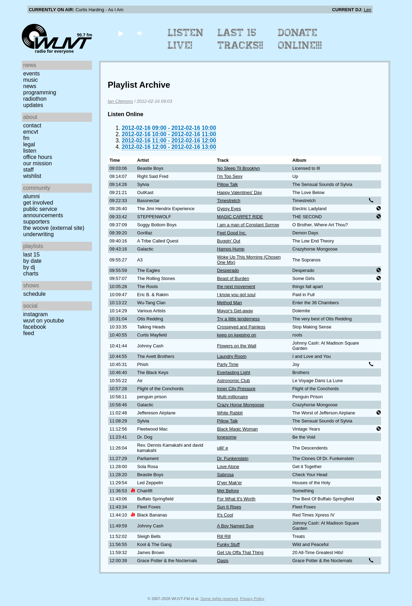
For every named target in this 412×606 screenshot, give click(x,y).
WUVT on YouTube (43, 321)
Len (367, 9)
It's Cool (225, 515)
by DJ (29, 267)
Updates (33, 105)
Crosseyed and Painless (241, 326)
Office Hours (37, 157)
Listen (29, 151)
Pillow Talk (227, 184)
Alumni (31, 196)
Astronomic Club (233, 380)
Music (30, 80)
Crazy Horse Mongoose (240, 404)
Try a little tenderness (238, 318)
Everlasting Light (233, 372)
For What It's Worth (236, 498)
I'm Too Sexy (229, 176)
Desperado (228, 270)
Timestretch (228, 200)
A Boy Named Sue (235, 525)
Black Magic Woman (237, 429)
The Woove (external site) (53, 228)
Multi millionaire (232, 396)
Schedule (34, 294)
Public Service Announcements (43, 212)
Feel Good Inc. (231, 232)
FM (26, 138)
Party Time (227, 364)
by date (32, 261)
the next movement (236, 286)
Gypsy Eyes (229, 208)
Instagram (35, 314)
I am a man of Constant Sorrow (248, 224)
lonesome (227, 437)
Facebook (34, 327)
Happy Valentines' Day (239, 192)
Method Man (229, 302)
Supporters (36, 222)
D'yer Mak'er (229, 482)
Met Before (228, 490)
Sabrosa (225, 474)
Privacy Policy (252, 599)
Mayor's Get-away (235, 310)
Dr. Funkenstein (232, 458)
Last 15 (31, 255)
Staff (28, 170)
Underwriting (38, 234)
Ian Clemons (120, 101)
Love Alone (228, 466)
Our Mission (37, 163)
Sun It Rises (229, 507)
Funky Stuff (228, 544)
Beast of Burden (233, 278)
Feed (28, 333)
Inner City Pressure (236, 388)
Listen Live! (186, 39)
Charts (31, 274)
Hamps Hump (230, 249)
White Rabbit (229, 412)
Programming (39, 92)
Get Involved (38, 203)
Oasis (222, 560)
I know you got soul (236, 294)
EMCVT (30, 132)
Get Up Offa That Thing (240, 552)
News (29, 86)
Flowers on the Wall (236, 345)
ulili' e (222, 448)
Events (31, 73)
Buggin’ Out (228, 241)
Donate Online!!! (300, 39)
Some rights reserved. (219, 599)
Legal (29, 144)
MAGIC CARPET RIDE (240, 216)
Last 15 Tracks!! (241, 39)
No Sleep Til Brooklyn (238, 168)
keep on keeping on (236, 335)
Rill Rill (224, 536)
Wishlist (32, 176)
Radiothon (35, 99)
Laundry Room (231, 356)
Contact (32, 125)
